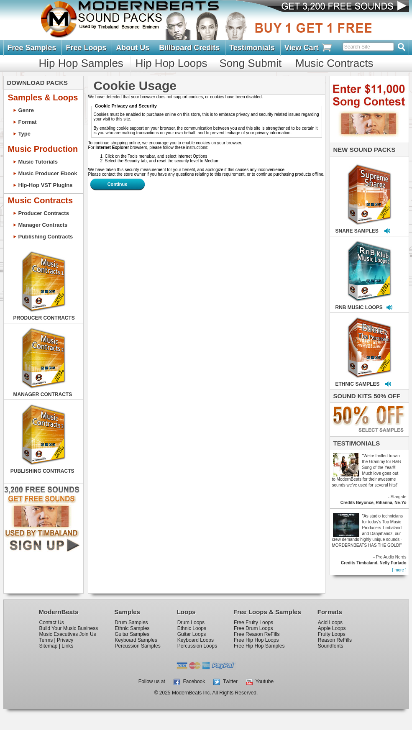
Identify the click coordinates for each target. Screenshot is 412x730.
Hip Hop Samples (81, 63)
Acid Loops (330, 622)
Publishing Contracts (45, 236)
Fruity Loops (331, 634)
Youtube (260, 681)
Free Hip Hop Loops (256, 640)
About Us (132, 48)
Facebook (189, 681)
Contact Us (51, 622)
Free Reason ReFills (256, 634)
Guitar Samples (132, 634)
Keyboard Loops (195, 640)
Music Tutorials (38, 162)
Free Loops (86, 48)
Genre (26, 110)
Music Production (43, 149)
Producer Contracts (43, 213)
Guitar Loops (191, 634)
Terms (46, 640)
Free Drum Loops (253, 628)
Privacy (65, 640)
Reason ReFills (335, 640)
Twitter (225, 681)
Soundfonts (330, 646)
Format (27, 122)
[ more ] (399, 570)
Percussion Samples (137, 646)
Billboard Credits (189, 48)
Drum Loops (191, 622)
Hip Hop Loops (171, 63)
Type (24, 134)
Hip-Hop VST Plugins (45, 185)
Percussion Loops (197, 646)
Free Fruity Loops (253, 622)
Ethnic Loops (191, 628)
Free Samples (32, 48)
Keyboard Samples (136, 640)
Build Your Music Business (68, 628)
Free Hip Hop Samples (259, 646)
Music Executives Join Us (67, 634)
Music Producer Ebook (47, 173)
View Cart (308, 48)
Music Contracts (334, 63)
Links (67, 646)
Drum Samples (131, 622)
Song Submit (250, 63)
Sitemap (48, 646)
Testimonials (252, 48)
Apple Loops (332, 628)
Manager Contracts (43, 225)
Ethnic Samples (132, 628)
